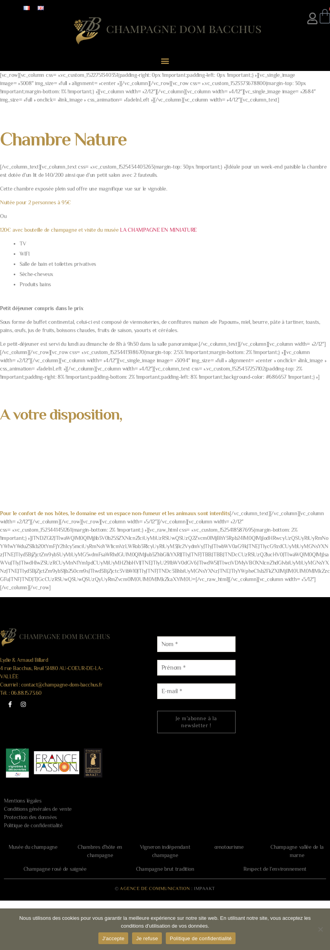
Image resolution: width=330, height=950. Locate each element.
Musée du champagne (33, 847)
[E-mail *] (196, 691)
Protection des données (30, 817)
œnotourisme (229, 847)
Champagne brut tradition (165, 869)
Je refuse (147, 938)
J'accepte (113, 938)
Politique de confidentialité (33, 825)
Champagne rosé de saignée (55, 869)
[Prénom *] (196, 668)
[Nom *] (196, 644)
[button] (165, 60)
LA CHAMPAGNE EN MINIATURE (158, 230)
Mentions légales (23, 800)
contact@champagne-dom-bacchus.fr (62, 684)
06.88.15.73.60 (26, 693)
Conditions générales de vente (38, 809)
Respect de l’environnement (274, 869)
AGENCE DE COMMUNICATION (155, 888)
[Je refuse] (320, 929)
